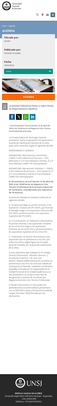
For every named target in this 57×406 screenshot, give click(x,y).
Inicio (4, 26)
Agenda (12, 26)
